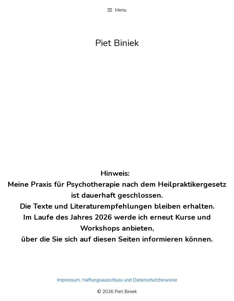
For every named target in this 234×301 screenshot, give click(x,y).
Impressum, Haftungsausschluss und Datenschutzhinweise (117, 280)
